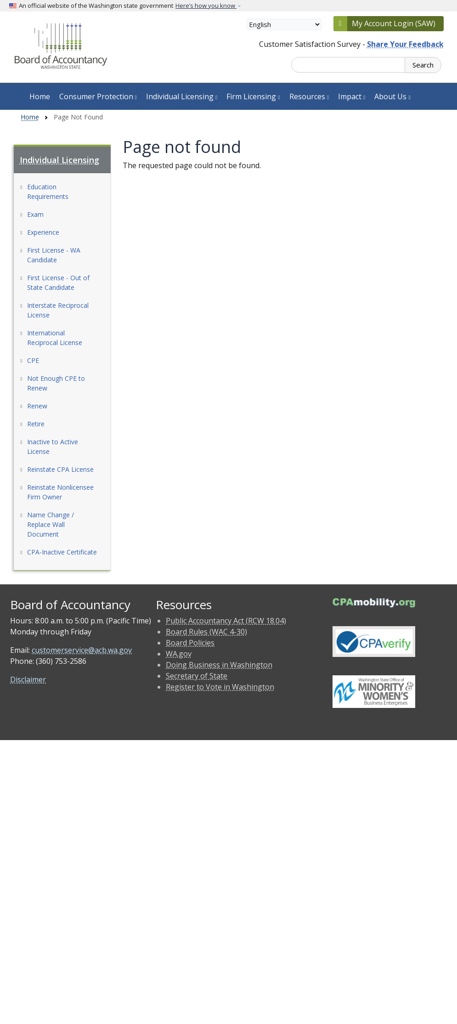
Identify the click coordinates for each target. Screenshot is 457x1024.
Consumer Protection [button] (98, 96)
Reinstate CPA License (60, 469)
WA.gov (179, 654)
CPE (33, 360)
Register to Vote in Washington (220, 687)
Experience (43, 232)
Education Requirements (47, 191)
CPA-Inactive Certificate (62, 552)
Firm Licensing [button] (253, 96)
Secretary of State (196, 676)
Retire (36, 423)
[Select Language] (284, 24)
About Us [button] (392, 96)
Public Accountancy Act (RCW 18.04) (226, 621)
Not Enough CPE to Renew (56, 383)
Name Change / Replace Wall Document (50, 524)
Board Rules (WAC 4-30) (206, 632)
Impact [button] (351, 96)
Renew (37, 406)
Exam (35, 214)
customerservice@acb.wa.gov (82, 650)
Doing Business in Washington (219, 665)
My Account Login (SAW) (393, 23)
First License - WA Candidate (53, 255)
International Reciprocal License (54, 337)
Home (39, 96)
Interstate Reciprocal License (58, 310)
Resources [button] (309, 96)
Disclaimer (28, 679)
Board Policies (190, 643)
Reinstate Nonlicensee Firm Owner (60, 492)
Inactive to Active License (52, 446)
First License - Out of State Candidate (58, 282)
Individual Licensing (59, 159)
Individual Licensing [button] (181, 96)
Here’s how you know (206, 5)
